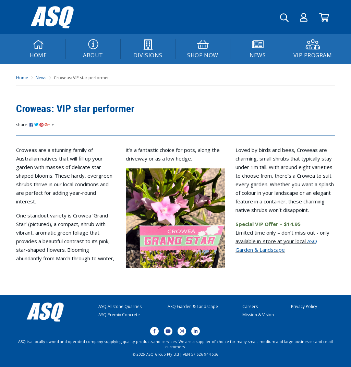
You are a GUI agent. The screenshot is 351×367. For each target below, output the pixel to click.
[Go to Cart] (324, 17)
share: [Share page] (33, 125)
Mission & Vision (258, 315)
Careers (250, 306)
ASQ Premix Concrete (119, 315)
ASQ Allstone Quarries (120, 306)
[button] (303, 17)
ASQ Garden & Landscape (193, 306)
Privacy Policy (304, 306)
